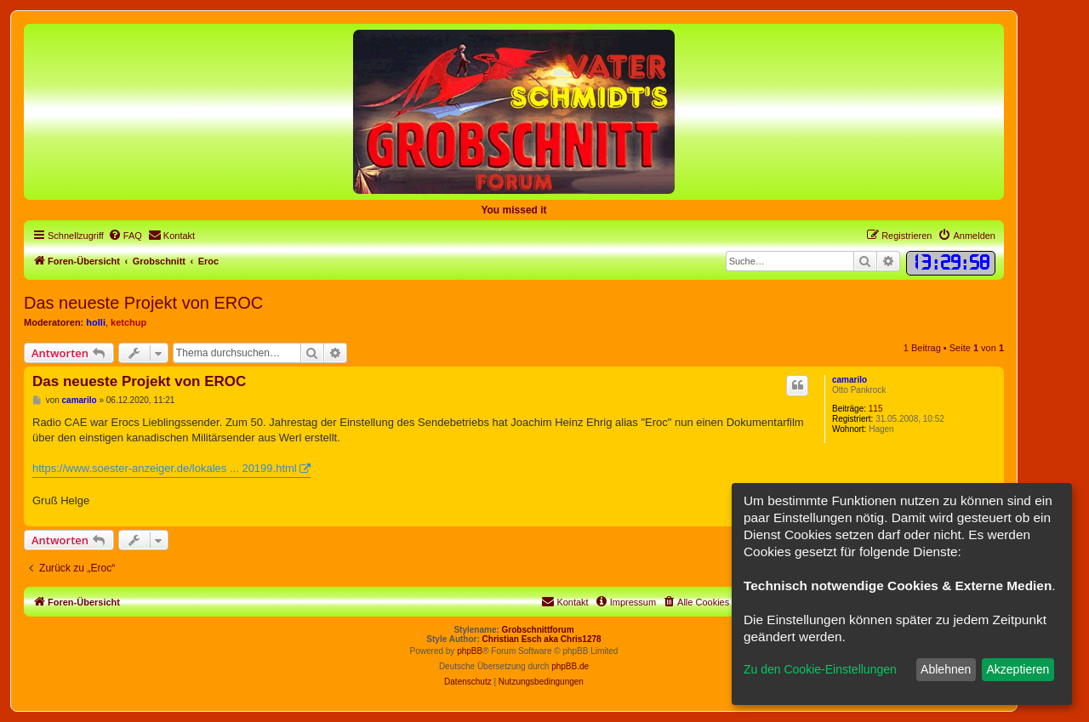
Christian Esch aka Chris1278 (542, 639)
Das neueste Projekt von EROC (143, 302)
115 (876, 408)
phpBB (469, 651)
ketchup (128, 322)
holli (95, 322)
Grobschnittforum (538, 629)
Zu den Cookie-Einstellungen (820, 669)
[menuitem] (125, 235)
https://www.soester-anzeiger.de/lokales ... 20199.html (164, 468)
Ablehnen (946, 669)
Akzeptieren (1017, 669)
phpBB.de (570, 666)
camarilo (849, 379)
